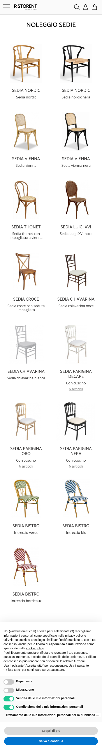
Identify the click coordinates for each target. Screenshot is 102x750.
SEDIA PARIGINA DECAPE (76, 374)
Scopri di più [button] (51, 730)
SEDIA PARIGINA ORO (26, 451)
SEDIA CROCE (26, 299)
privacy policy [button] (74, 635)
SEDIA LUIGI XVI (76, 227)
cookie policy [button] (35, 648)
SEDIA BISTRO (25, 526)
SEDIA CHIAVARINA (75, 299)
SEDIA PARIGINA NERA (76, 451)
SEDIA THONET (25, 227)
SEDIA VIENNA (26, 159)
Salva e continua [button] (51, 741)
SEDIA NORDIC (26, 90)
